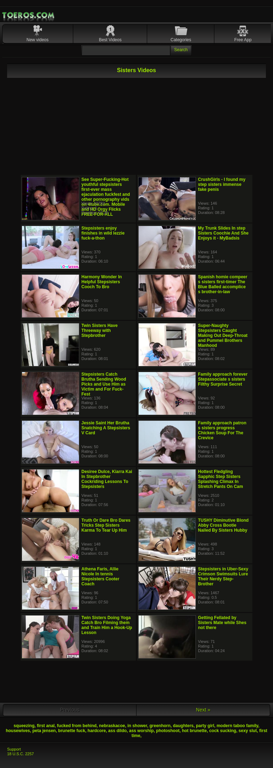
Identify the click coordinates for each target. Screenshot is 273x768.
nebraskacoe (112, 725)
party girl (205, 725)
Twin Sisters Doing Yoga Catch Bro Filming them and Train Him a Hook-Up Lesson (106, 625)
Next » (203, 710)
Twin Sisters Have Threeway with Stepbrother (99, 330)
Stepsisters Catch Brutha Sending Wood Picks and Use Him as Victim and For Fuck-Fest (103, 384)
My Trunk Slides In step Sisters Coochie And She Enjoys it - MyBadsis (223, 233)
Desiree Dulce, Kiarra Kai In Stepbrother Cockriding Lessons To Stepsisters (106, 479)
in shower (137, 725)
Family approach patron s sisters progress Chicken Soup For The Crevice (222, 430)
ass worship (141, 730)
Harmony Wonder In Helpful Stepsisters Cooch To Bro (101, 281)
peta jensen (44, 730)
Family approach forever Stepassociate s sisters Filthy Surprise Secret (222, 379)
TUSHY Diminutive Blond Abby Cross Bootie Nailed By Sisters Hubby (223, 525)
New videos (38, 39)
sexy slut (248, 730)
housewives (18, 730)
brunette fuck (71, 730)
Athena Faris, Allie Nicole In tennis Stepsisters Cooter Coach (100, 576)
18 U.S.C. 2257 (20, 754)
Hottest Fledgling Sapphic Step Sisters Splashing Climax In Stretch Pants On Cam (220, 479)
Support (14, 749)
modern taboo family (237, 725)
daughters (183, 725)
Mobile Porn (28, 15)
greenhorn (159, 725)
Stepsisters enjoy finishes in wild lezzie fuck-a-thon (102, 233)
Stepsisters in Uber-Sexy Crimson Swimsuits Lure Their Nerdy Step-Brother (223, 576)
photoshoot (168, 730)
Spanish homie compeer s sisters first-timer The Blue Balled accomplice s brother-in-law (222, 284)
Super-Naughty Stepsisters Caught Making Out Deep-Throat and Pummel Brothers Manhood (222, 335)
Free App (243, 39)
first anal (46, 725)
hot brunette (194, 730)
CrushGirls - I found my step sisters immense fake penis (221, 184)
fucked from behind (76, 725)
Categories (181, 39)
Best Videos (110, 39)
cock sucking (222, 730)
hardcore (96, 730)
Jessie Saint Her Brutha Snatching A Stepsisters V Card (105, 427)
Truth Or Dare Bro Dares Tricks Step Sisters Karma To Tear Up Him (105, 525)
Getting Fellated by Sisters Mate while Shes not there (222, 622)
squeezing (24, 725)
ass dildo (117, 730)
